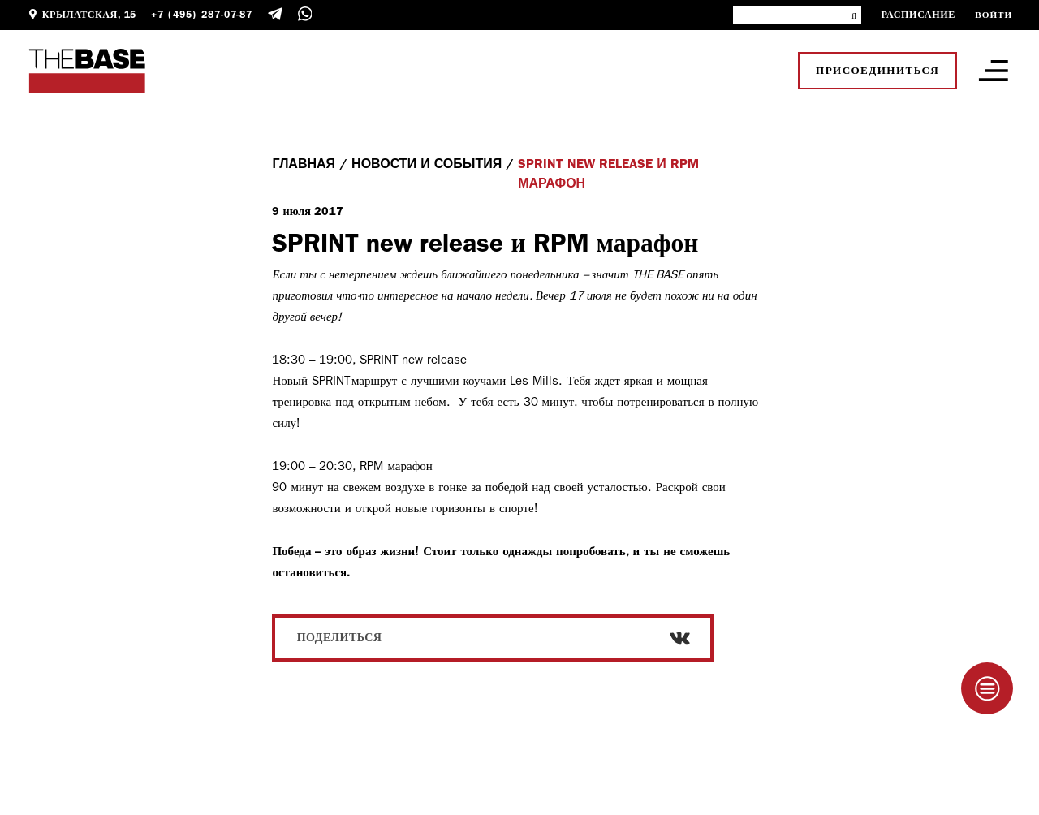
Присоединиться (877, 70)
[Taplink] (987, 688)
